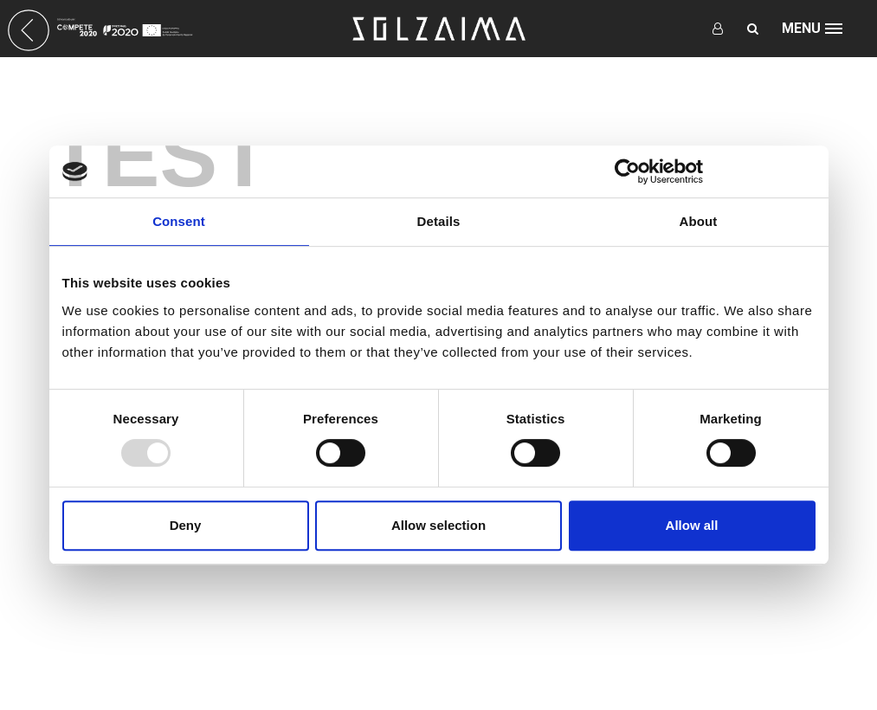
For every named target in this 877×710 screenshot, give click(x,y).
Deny (186, 525)
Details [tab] (439, 221)
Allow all (692, 525)
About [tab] (699, 221)
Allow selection (438, 525)
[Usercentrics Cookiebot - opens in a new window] (627, 171)
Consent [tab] (178, 221)
